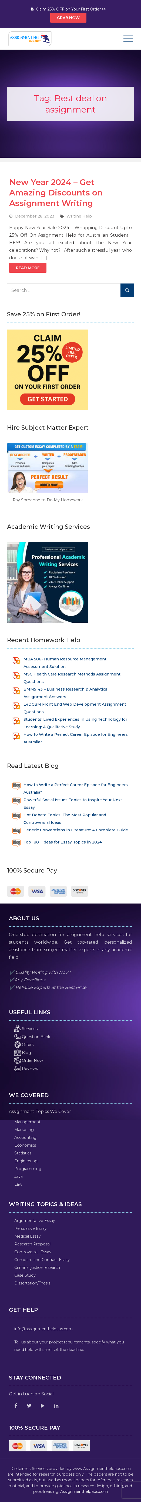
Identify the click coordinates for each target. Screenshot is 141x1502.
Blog (22, 1052)
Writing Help (79, 216)
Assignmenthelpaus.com (84, 1491)
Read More (28, 267)
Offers (23, 1044)
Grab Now (68, 17)
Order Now (28, 1060)
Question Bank (32, 1036)
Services (26, 1028)
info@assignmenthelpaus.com (43, 1328)
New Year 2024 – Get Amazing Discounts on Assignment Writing (56, 192)
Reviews (26, 1068)
